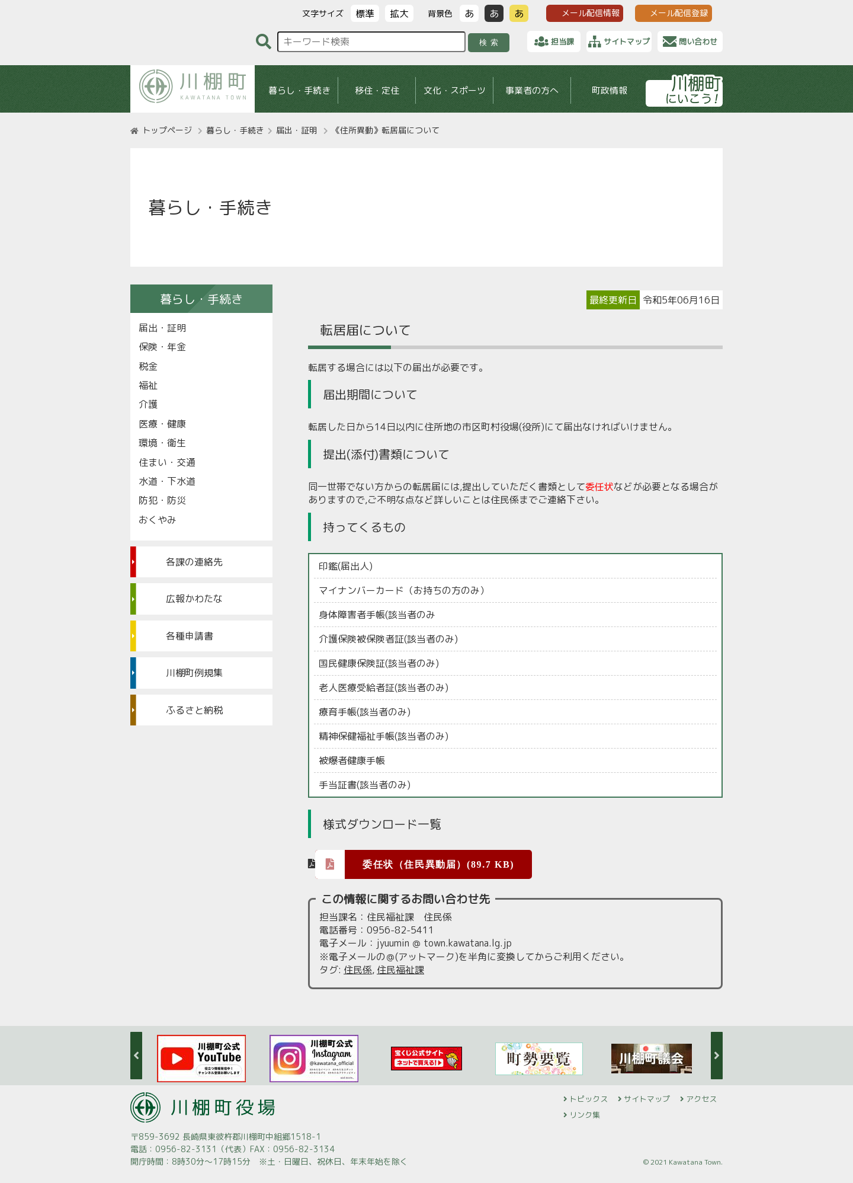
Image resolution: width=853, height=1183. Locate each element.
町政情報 (609, 90)
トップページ (167, 130)
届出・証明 (297, 130)
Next (717, 1055)
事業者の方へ (532, 90)
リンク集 (584, 1115)
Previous (136, 1055)
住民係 (358, 969)
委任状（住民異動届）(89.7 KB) (414, 864)
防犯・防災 (162, 500)
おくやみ (158, 519)
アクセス (701, 1099)
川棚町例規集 (194, 672)
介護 (148, 404)
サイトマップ (647, 1099)
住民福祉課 (400, 969)
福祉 (148, 385)
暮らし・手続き (299, 90)
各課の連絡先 (194, 561)
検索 (490, 42)
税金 (148, 366)
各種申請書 (189, 635)
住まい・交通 (167, 462)
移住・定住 (377, 90)
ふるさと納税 (194, 710)
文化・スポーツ (455, 90)
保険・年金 (162, 346)
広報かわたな (194, 598)
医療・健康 (162, 423)
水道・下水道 (167, 481)
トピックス (588, 1099)
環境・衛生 (162, 442)
